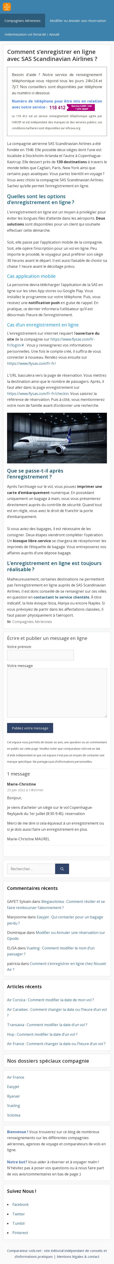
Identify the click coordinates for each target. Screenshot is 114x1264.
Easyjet (13, 1086)
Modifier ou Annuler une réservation (78, 20)
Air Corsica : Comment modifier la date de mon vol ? (50, 999)
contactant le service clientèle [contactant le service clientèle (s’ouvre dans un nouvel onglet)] (61, 597)
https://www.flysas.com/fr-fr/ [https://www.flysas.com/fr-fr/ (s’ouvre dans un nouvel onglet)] (31, 363)
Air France (15, 1077)
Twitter (18, 1214)
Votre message (20, 665)
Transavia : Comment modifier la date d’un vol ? (47, 1024)
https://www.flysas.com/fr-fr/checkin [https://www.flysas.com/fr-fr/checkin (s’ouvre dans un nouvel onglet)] (38, 393)
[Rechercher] (62, 869)
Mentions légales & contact (78, 1256)
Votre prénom (19, 646)
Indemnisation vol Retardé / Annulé (32, 34)
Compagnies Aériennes (23, 20)
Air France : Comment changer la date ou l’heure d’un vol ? (56, 1043)
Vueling (13, 1105)
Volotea (13, 1115)
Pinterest (20, 1232)
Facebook (20, 1204)
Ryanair (13, 1096)
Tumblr (18, 1223)
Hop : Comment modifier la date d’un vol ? (42, 1034)
